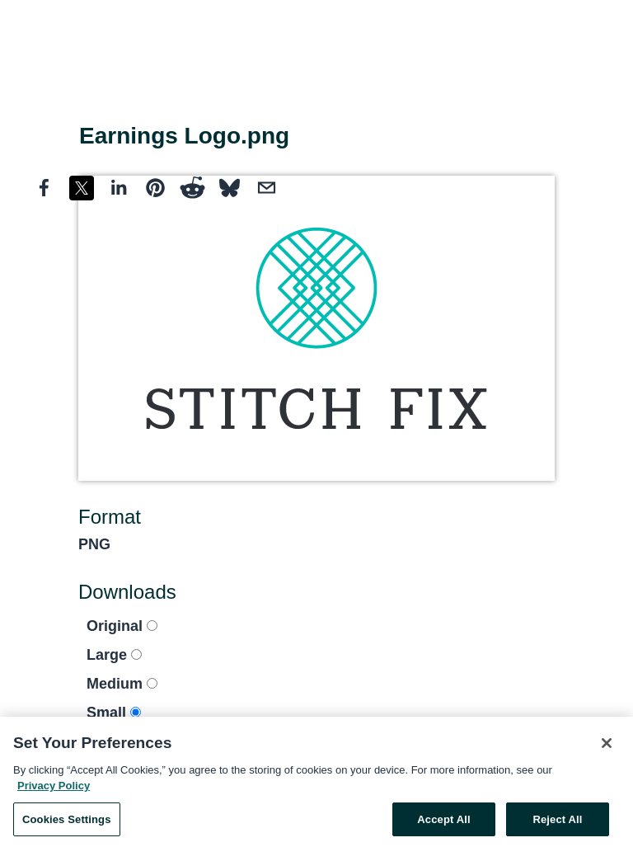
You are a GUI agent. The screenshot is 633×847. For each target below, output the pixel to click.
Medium (122, 683)
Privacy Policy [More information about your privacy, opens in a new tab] (53, 789)
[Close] (606, 746)
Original (122, 626)
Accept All (443, 822)
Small (114, 712)
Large (114, 655)
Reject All (557, 822)
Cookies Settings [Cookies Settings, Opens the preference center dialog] (66, 822)
